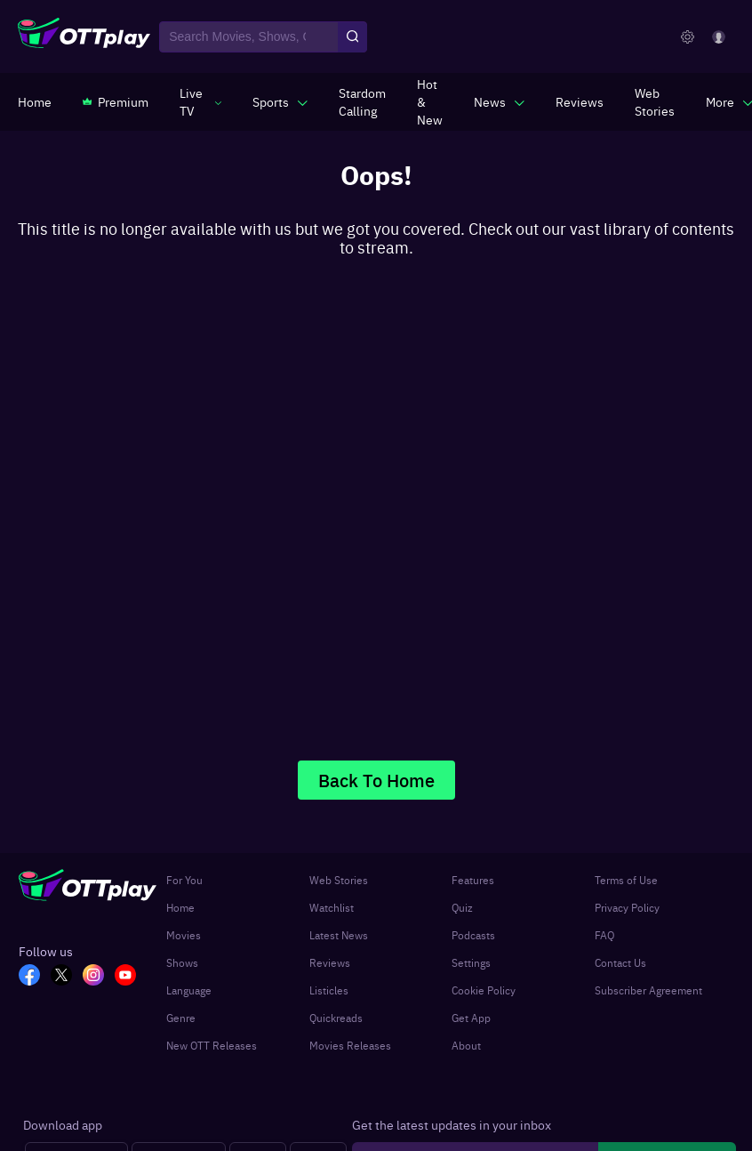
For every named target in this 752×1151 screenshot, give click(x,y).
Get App (471, 1017)
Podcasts (473, 935)
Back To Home (376, 780)
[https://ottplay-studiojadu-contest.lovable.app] (362, 101)
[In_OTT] (99, 976)
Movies (183, 935)
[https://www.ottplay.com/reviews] (580, 101)
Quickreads (336, 1017)
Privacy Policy (627, 907)
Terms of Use (626, 880)
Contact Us (620, 962)
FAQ (604, 935)
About (466, 1045)
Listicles (328, 990)
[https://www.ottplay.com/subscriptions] (115, 101)
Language (189, 990)
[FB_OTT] (35, 976)
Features (473, 880)
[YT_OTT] (131, 976)
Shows (182, 962)
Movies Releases (350, 1045)
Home (180, 907)
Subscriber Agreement (648, 990)
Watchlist (331, 907)
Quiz (462, 907)
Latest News (338, 935)
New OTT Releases (211, 1045)
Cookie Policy (484, 990)
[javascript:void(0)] (200, 101)
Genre (181, 1017)
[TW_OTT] (67, 976)
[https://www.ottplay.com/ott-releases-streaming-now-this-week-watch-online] (430, 101)
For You (184, 880)
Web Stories (338, 880)
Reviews (329, 962)
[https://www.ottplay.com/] (35, 101)
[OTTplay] (84, 37)
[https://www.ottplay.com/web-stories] (655, 101)
